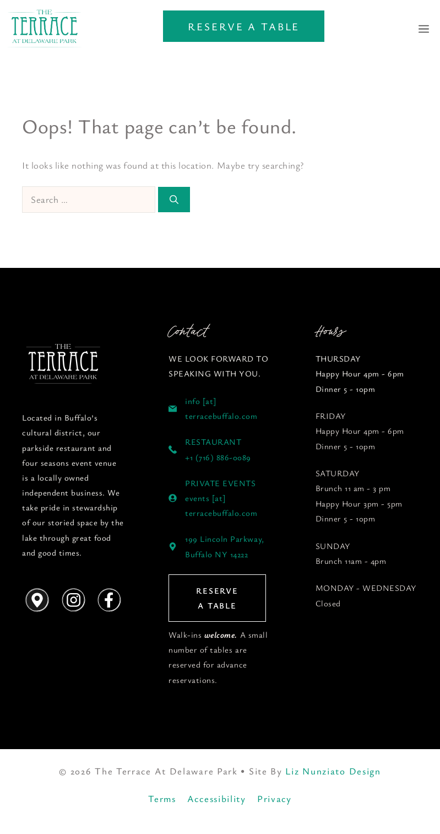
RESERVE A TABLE (244, 26)
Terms (162, 798)
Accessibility (216, 798)
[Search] (174, 199)
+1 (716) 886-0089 (218, 456)
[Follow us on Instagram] (73, 600)
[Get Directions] (37, 600)
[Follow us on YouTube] (63, 364)
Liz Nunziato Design (333, 771)
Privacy (274, 798)
